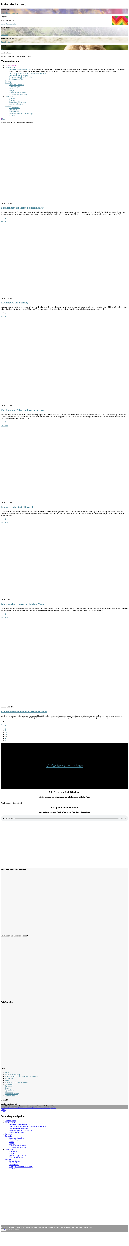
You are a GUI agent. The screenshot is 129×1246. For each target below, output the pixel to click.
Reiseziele (4, 35)
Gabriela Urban (10, 65)
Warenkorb (9, 1092)
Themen (3, 49)
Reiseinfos (8, 83)
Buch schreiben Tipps (16, 79)
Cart (3, 119)
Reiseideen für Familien (17, 92)
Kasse (7, 1080)
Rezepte (12, 100)
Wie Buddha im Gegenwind (18, 75)
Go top (3, 1110)
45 (6, 738)
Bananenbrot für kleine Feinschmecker (22, 207)
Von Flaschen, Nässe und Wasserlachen (22, 410)
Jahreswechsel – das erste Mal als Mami (23, 604)
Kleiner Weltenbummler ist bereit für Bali (24, 711)
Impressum (9, 1078)
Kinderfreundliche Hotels (18, 94)
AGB (7, 1073)
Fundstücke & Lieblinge (17, 102)
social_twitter (6, 1108)
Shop (7, 1088)
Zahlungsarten (10, 1096)
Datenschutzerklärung (12, 1074)
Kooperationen (14, 108)
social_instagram (39, 1108)
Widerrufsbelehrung (12, 1094)
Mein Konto (9, 1084)
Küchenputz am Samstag (14, 302)
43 (6, 734)
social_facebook (16, 1108)
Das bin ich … (14, 110)
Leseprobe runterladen (8, 24)
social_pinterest (27, 1108)
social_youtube (50, 1108)
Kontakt (12, 115)
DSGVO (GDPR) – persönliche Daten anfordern (21, 1076)
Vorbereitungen (14, 87)
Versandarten (9, 1090)
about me (8, 106)
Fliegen (12, 90)
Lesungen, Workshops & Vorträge (20, 77)
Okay (3, 1229)
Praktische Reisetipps (16, 85)
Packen (11, 88)
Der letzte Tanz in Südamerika (19, 69)
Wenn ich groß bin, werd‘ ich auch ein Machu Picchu (27, 73)
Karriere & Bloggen (16, 104)
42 (6, 732)
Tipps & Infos (5, 42)
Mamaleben (13, 98)
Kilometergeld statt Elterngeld (17, 507)
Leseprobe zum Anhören (9, 13)
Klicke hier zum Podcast (64, 766)
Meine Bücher (10, 67)
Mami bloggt (9, 96)
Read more (4, 221)
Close (3, 1112)
